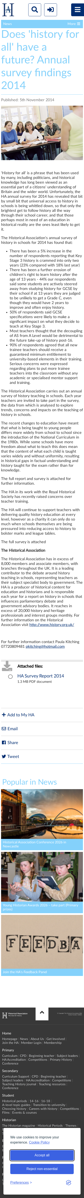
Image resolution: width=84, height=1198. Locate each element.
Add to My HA (17, 715)
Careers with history (43, 1108)
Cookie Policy (39, 1142)
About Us (37, 1039)
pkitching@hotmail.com (45, 647)
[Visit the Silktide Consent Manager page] (68, 1183)
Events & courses (24, 1112)
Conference (10, 1063)
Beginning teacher (41, 1056)
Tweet (10, 756)
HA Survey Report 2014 (40, 676)
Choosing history (14, 1108)
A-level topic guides (16, 1105)
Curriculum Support (15, 1076)
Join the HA (10, 1042)
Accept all (41, 1155)
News (24, 1039)
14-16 (34, 1101)
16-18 (45, 1101)
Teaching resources (52, 1084)
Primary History (61, 1059)
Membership (53, 1042)
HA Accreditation (14, 1059)
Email (9, 729)
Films (6, 1112)
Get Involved (55, 1039)
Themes (70, 1125)
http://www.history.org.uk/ (51, 625)
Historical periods (14, 1101)
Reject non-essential (42, 1169)
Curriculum (9, 1056)
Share (9, 742)
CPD (23, 1056)
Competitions (37, 1059)
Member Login (31, 1042)
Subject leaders (67, 1056)
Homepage (9, 1039)
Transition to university (49, 1105)
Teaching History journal (19, 1084)
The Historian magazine (18, 1125)
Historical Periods (50, 1125)
